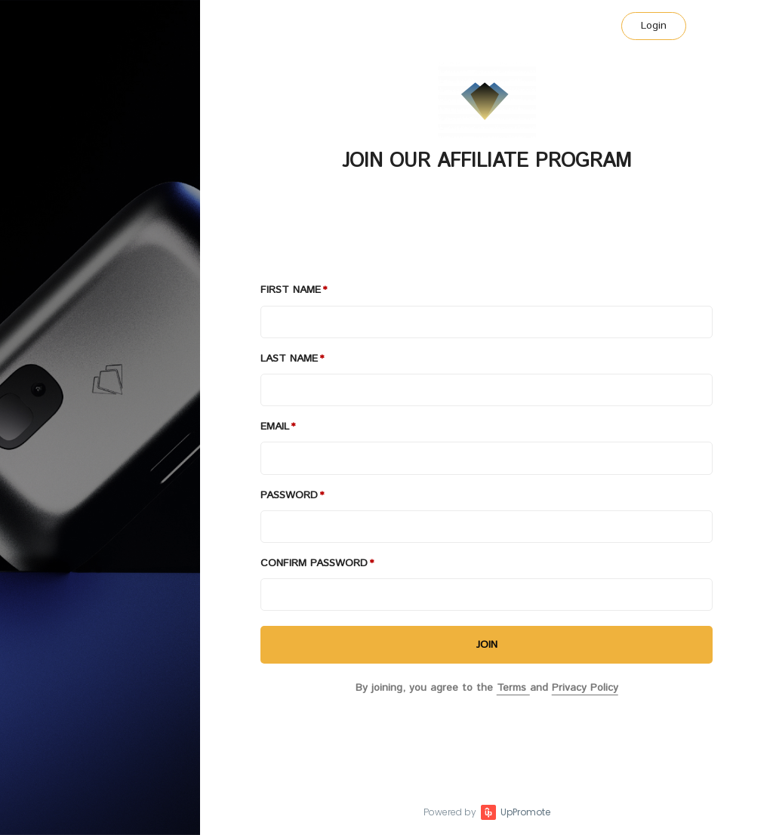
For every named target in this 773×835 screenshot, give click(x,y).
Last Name (289, 358)
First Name (290, 289)
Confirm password (314, 563)
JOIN (486, 644)
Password (289, 495)
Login (654, 25)
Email (274, 426)
